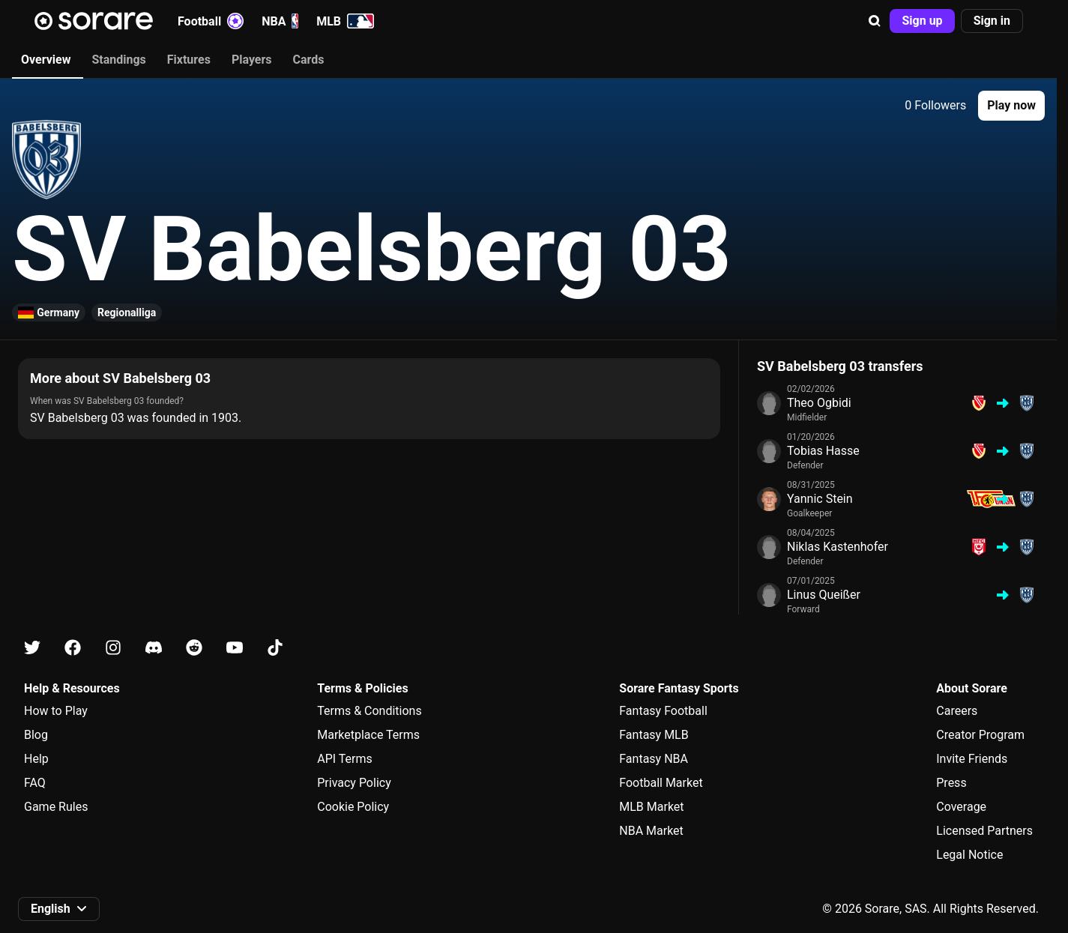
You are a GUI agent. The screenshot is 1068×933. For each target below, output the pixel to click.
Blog (36, 735)
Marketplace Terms (368, 735)
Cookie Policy (353, 807)
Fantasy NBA (653, 759)
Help (36, 759)
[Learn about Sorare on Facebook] (72, 647)
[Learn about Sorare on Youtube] (234, 647)
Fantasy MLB (653, 735)
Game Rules (56, 807)
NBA (280, 20)
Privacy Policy (354, 783)
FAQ (35, 783)
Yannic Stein (820, 499)
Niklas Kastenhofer (837, 547)
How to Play (56, 711)
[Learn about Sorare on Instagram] (113, 647)
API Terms (344, 759)
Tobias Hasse (823, 451)
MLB (345, 20)
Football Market (660, 783)
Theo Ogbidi (819, 403)
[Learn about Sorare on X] (32, 647)
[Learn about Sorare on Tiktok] (275, 647)
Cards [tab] (309, 59)
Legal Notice (969, 855)
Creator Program (980, 735)
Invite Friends (971, 759)
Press (951, 783)
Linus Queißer (823, 595)
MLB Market (651, 807)
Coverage (961, 807)
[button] (875, 21)
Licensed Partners (984, 831)
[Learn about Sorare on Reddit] (194, 647)
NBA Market (651, 831)
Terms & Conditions (369, 711)
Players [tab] (252, 59)
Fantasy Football (663, 711)
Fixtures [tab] (189, 59)
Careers (956, 711)
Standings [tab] (118, 59)
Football (211, 21)
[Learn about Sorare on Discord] (153, 647)
